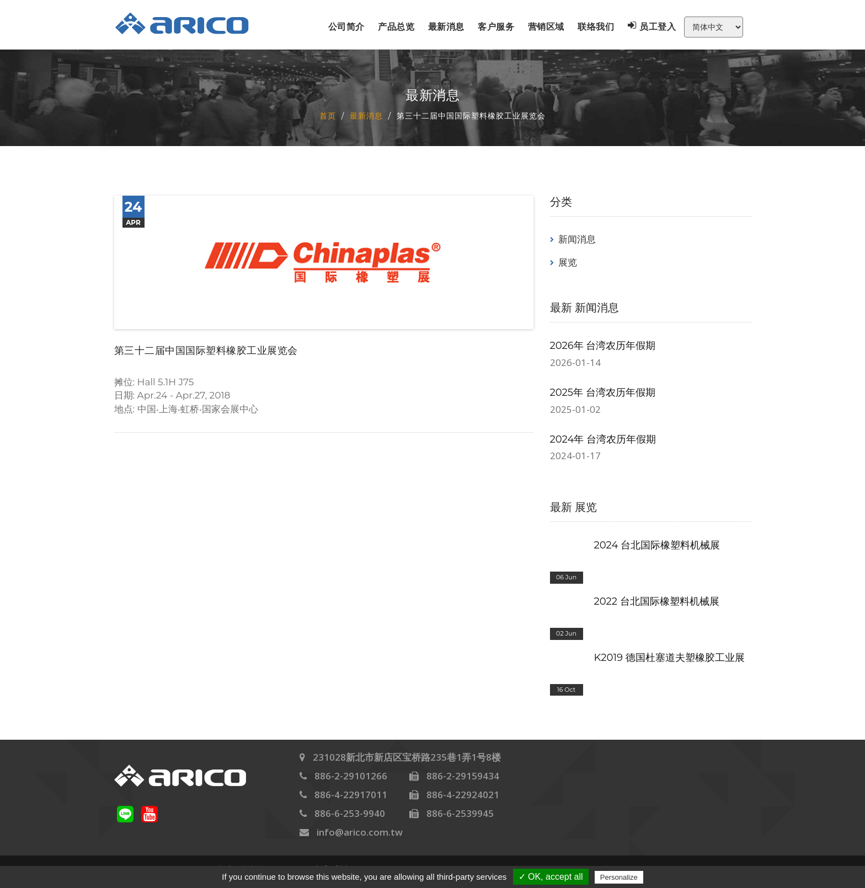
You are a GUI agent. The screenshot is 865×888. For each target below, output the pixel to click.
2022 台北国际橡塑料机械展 (656, 601)
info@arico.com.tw (360, 832)
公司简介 (346, 26)
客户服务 (496, 26)
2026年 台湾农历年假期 (603, 346)
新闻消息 (577, 239)
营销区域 (546, 26)
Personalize (619, 877)
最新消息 (446, 26)
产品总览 (396, 26)
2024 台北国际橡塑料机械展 (657, 545)
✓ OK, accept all (551, 876)
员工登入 (652, 26)
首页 (327, 115)
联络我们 (596, 26)
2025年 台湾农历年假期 (602, 392)
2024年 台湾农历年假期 (603, 439)
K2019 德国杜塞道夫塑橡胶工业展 (669, 658)
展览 (567, 262)
